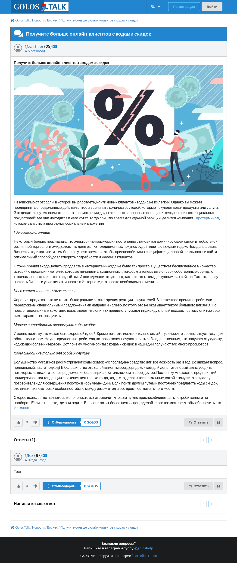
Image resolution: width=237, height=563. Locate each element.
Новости (38, 20)
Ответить (198, 422)
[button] (72, 422)
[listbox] (155, 7)
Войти (212, 6)
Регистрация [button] (184, 6)
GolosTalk (20, 20)
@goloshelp (143, 548)
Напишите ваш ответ (35, 503)
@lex (29, 455)
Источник (22, 408)
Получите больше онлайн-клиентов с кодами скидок (99, 20)
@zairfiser (34, 46)
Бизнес (52, 20)
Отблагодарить (62, 422)
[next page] (220, 440)
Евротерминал (206, 218)
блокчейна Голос (144, 556)
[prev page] (203, 440)
